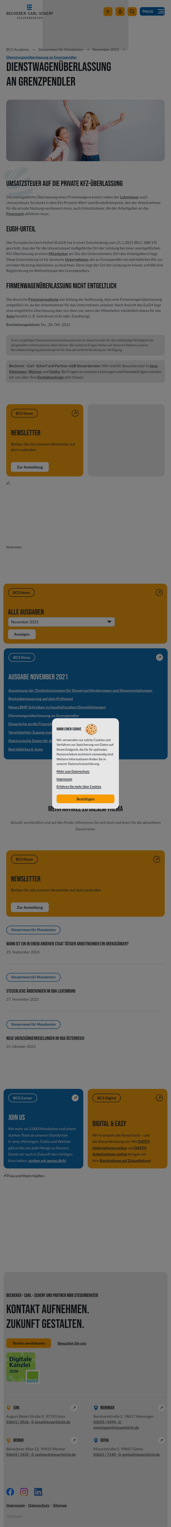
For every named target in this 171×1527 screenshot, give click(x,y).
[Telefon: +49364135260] (20, 1422)
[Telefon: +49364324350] (20, 1455)
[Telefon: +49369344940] (107, 1422)
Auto (10, 316)
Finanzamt (15, 213)
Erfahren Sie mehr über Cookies (79, 786)
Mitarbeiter (58, 253)
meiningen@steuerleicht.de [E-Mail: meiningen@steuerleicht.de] (116, 1428)
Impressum (15, 1505)
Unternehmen (76, 259)
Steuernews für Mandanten (61, 49)
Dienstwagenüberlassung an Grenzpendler (41, 57)
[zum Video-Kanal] (107, 13)
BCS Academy (17, 49)
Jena (153, 365)
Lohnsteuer (129, 197)
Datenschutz (38, 1505)
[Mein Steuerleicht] (119, 13)
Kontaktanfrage (50, 377)
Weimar (35, 371)
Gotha (54, 371)
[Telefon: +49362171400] (107, 1455)
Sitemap (60, 1505)
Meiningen (18, 371)
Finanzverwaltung (43, 299)
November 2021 (106, 49)
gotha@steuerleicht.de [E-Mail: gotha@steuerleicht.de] (141, 1455)
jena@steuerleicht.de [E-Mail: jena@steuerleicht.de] (52, 1422)
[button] (131, 13)
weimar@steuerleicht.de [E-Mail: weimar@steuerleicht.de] (55, 1455)
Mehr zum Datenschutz (73, 771)
